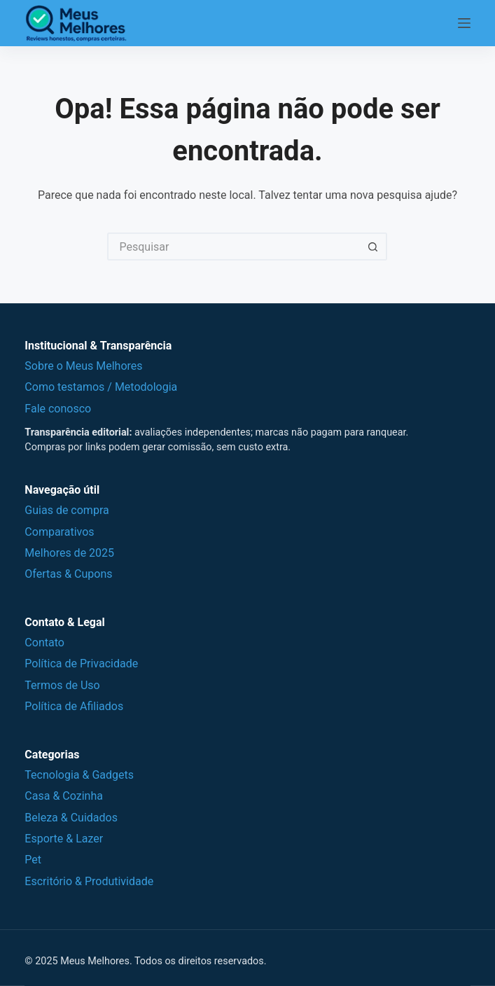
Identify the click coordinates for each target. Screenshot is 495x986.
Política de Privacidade (81, 663)
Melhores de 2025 (69, 553)
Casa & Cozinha (64, 796)
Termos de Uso (62, 685)
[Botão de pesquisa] (373, 246)
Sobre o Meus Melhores (83, 366)
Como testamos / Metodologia (101, 387)
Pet (33, 859)
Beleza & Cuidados (71, 817)
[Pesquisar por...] (233, 246)
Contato (44, 642)
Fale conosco (58, 408)
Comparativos (59, 532)
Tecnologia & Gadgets (79, 775)
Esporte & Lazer (64, 838)
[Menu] (464, 23)
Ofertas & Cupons (68, 574)
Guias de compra (67, 510)
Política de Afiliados (74, 706)
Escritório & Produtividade (89, 881)
